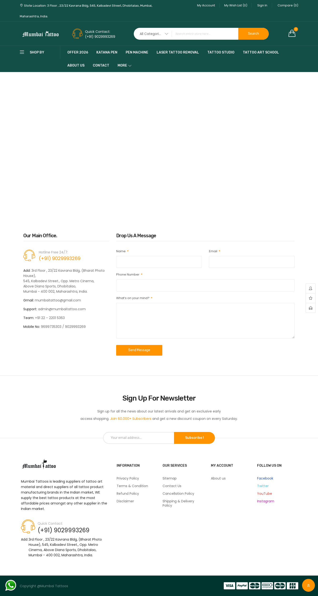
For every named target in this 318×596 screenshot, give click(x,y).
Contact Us (172, 486)
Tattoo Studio (220, 52)
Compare (288, 5)
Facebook (265, 478)
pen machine (137, 52)
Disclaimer (125, 501)
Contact (101, 65)
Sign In (262, 5)
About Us (75, 65)
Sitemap (170, 478)
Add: (24, 539)
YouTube (264, 493)
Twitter (263, 486)
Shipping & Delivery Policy (178, 503)
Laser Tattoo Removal (178, 52)
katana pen (106, 52)
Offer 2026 (77, 52)
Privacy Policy (128, 478)
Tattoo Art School (261, 52)
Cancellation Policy (178, 493)
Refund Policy (128, 493)
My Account (204, 5)
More (122, 65)
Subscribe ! (194, 438)
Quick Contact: (97, 31)
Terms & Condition (132, 486)
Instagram (265, 501)
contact (310, 308)
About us (218, 478)
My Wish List (234, 5)
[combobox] (201, 34)
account (310, 288)
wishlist (310, 298)
